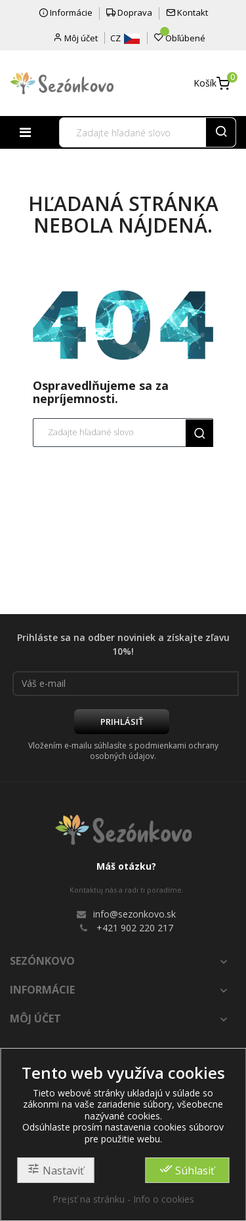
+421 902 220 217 (134, 927)
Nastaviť (55, 1170)
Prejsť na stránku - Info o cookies (123, 1199)
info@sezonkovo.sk (134, 914)
